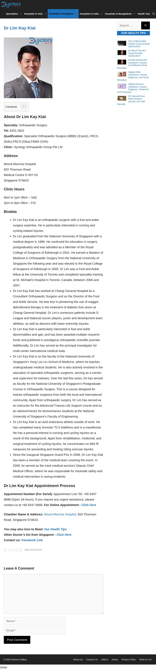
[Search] (145, 25)
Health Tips (144, 13)
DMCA (104, 659)
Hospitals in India (92, 13)
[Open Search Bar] (153, 13)
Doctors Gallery (19, 659)
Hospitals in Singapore (64, 13)
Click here (89, 505)
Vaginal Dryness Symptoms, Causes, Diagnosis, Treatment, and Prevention (133, 88)
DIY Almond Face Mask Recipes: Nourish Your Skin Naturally (131, 100)
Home (115, 659)
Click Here (64, 534)
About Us (78, 659)
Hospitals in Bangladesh (120, 13)
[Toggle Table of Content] (22, 106)
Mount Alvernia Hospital (60, 514)
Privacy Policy (129, 659)
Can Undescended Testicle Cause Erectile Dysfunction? (139, 44)
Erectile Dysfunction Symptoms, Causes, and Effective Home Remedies (132, 64)
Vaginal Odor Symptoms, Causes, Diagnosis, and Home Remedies (133, 76)
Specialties (14, 13)
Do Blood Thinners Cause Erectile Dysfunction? (137, 53)
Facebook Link (32, 540)
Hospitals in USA (36, 13)
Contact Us (92, 659)
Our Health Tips (55, 529)
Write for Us (145, 659)
